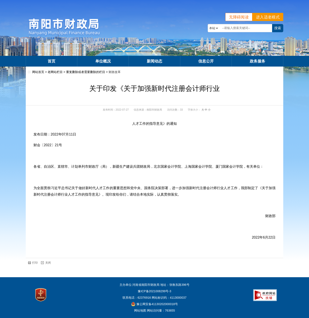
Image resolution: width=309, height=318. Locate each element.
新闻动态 (154, 61)
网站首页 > (40, 72)
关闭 (48, 262)
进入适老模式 (268, 17)
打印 (35, 262)
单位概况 (103, 61)
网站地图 (140, 310)
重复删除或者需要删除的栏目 (85, 72)
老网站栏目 (55, 72)
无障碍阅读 (239, 17)
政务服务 (257, 61)
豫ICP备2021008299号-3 (154, 291)
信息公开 (206, 61)
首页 (51, 61)
